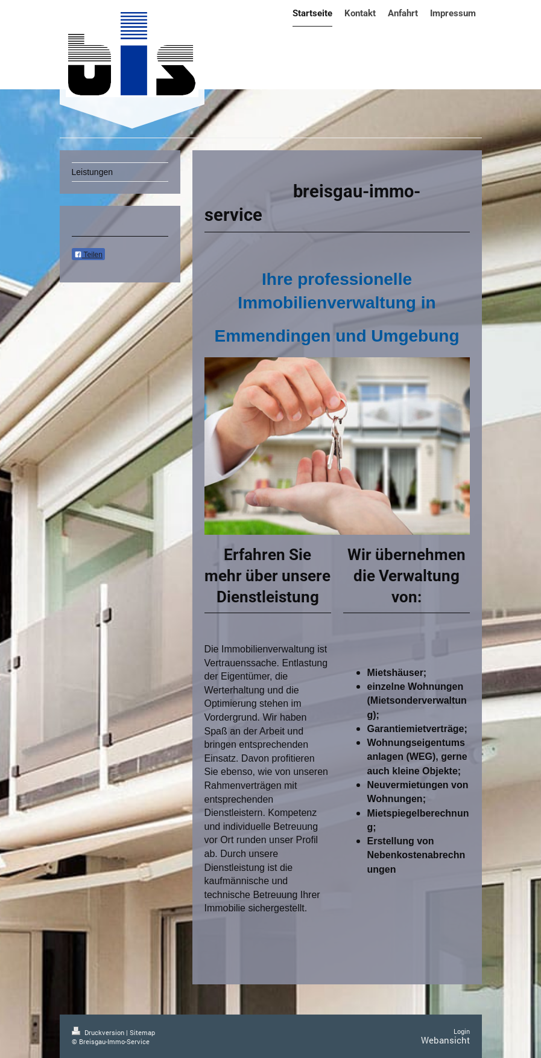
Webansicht (445, 1040)
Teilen (88, 254)
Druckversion (99, 1032)
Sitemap (142, 1032)
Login (462, 1031)
